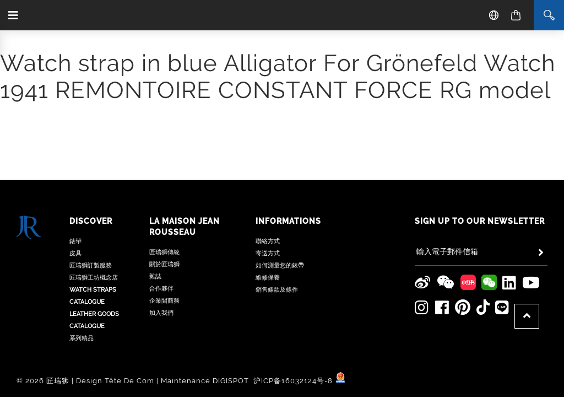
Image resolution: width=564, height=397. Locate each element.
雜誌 (155, 205)
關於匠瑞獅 (164, 193)
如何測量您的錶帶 (280, 194)
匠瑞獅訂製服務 (90, 194)
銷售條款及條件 (277, 218)
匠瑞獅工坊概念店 (93, 206)
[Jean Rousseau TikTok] (482, 235)
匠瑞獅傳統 (164, 181)
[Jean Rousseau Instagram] (422, 235)
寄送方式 (268, 182)
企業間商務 (164, 229)
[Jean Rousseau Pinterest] (462, 235)
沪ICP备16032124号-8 (294, 309)
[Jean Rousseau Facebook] (442, 235)
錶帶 (75, 170)
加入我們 (161, 241)
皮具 (75, 182)
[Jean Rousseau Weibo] (423, 211)
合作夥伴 (161, 217)
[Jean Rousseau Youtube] (531, 211)
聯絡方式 (268, 170)
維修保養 (268, 206)
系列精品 (81, 267)
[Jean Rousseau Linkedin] (509, 211)
